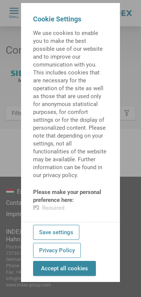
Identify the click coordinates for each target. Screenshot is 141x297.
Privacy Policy (57, 250)
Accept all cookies (64, 268)
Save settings (56, 232)
